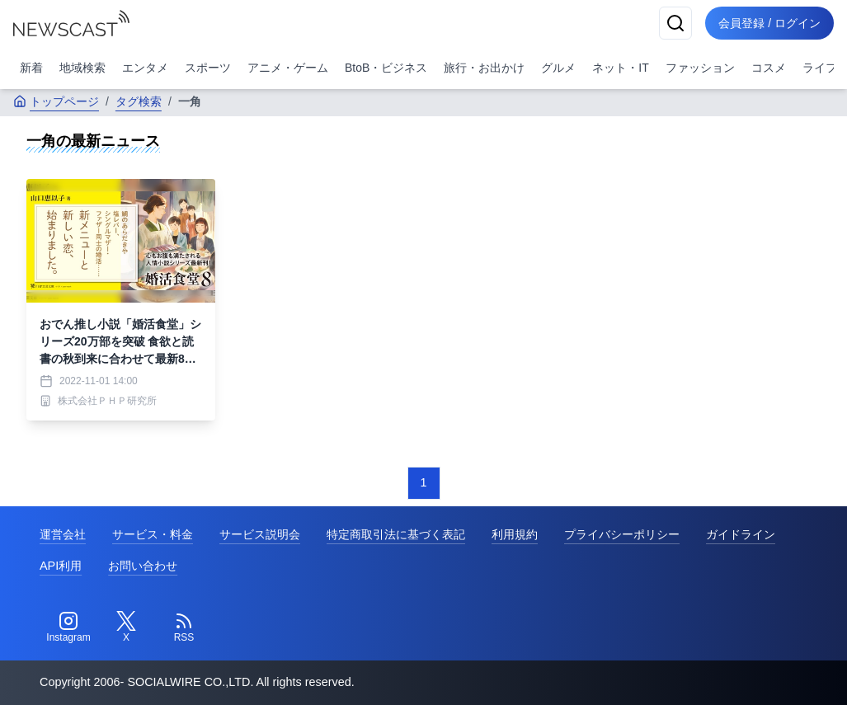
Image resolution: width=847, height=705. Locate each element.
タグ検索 (138, 101)
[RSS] (184, 627)
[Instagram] (68, 627)
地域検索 (82, 67)
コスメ (768, 67)
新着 (31, 67)
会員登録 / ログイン (769, 23)
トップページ (56, 101)
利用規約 (515, 534)
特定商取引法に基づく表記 (396, 534)
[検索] (675, 23)
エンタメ (145, 67)
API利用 (61, 565)
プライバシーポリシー (622, 534)
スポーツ (208, 67)
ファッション (700, 67)
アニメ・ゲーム (287, 67)
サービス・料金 (152, 534)
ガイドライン (740, 534)
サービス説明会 (259, 534)
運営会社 (63, 534)
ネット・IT (620, 67)
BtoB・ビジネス (386, 67)
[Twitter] (126, 627)
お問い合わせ (142, 565)
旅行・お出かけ (484, 67)
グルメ (558, 67)
